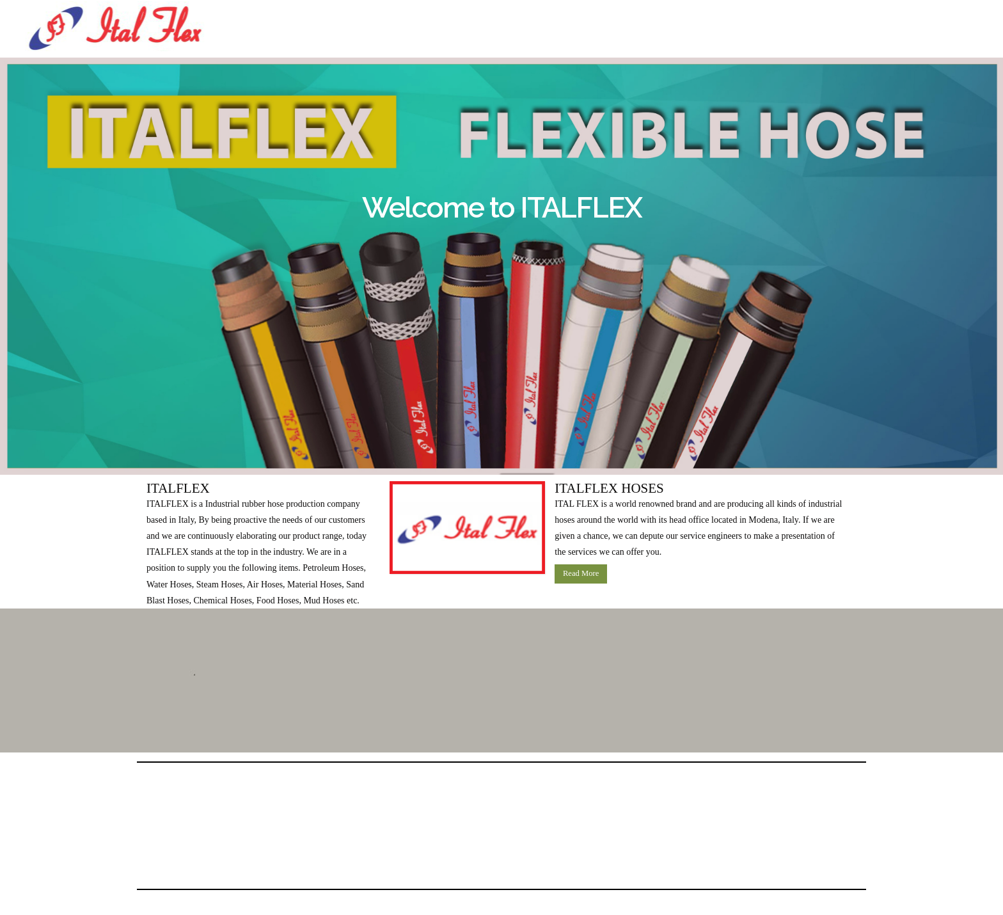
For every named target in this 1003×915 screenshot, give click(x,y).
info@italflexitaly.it (685, 45)
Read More (581, 573)
